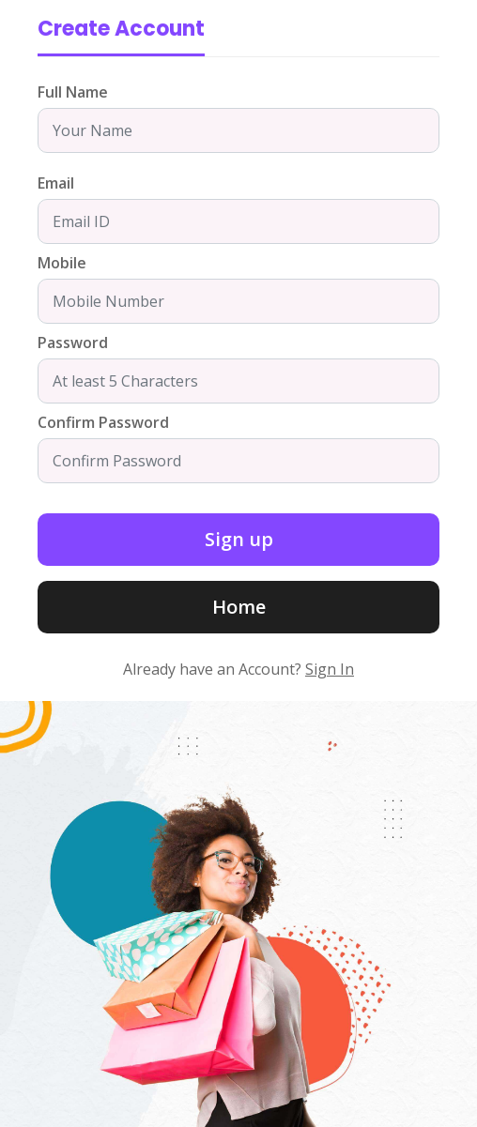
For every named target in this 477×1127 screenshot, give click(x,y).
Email (56, 183)
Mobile (62, 262)
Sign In (329, 669)
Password (73, 342)
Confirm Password (103, 422)
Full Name (73, 92)
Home (239, 606)
